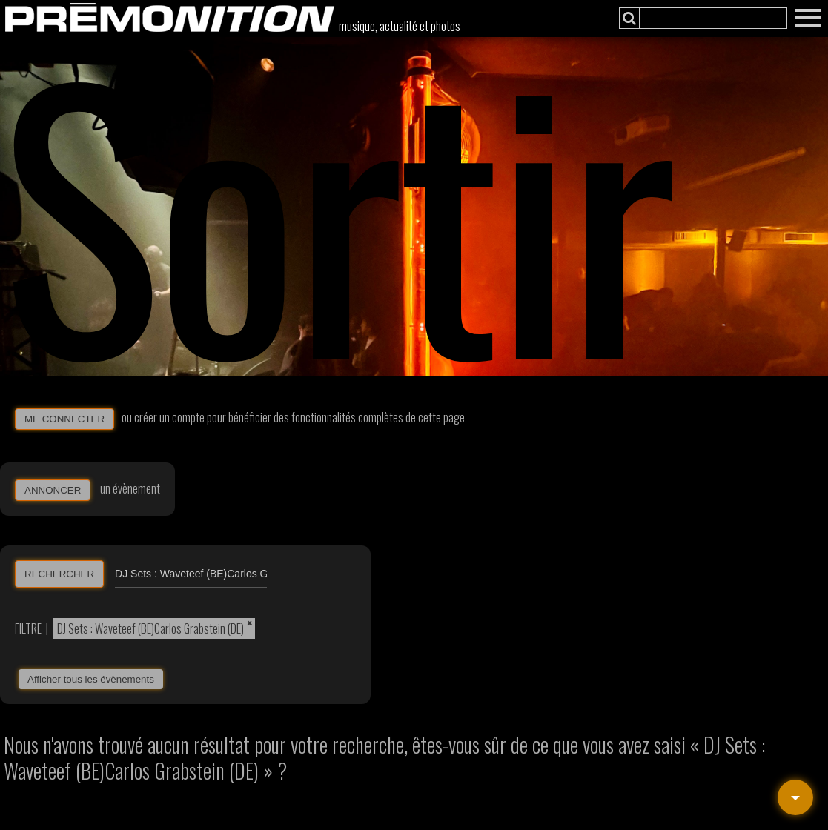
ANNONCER (52, 490)
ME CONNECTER (64, 419)
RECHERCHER (59, 574)
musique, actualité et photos (399, 26)
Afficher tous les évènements (90, 679)
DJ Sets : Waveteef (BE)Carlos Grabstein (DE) (150, 628)
